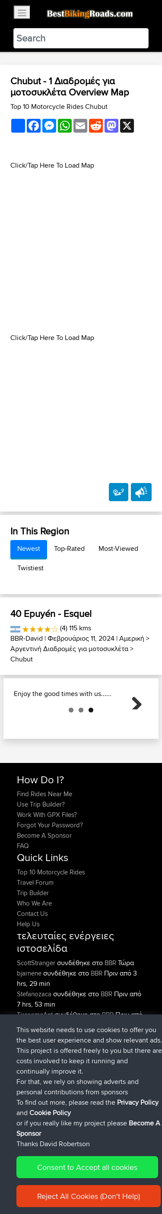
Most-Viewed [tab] (118, 548)
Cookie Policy (50, 1123)
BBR (110, 1006)
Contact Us (32, 956)
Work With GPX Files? (47, 857)
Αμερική (131, 638)
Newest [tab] (28, 548)
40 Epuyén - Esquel (51, 613)
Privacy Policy (138, 1113)
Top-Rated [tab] (69, 548)
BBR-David (26, 638)
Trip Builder (33, 936)
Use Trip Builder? (41, 847)
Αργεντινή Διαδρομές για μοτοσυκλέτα (69, 649)
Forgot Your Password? (50, 868)
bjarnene (30, 1016)
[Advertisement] (81, 252)
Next (133, 722)
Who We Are (34, 946)
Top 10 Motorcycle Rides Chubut (59, 106)
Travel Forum (35, 925)
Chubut (21, 659)
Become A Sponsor (44, 878)
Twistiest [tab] (30, 568)
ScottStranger (37, 1006)
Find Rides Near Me (44, 837)
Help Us (28, 967)
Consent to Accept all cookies (87, 1178)
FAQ (23, 888)
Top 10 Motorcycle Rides (51, 915)
